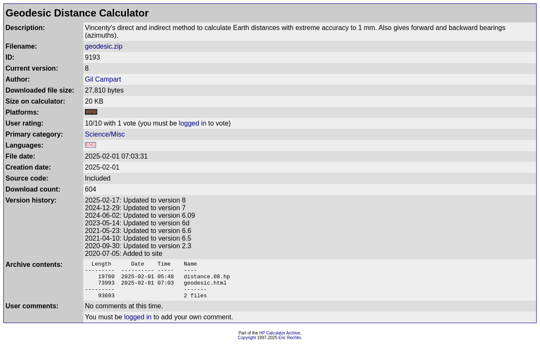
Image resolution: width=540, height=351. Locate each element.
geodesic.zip (104, 46)
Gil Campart (103, 79)
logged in (192, 123)
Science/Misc (105, 134)
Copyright (247, 345)
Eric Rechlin (289, 345)
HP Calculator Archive (279, 340)
